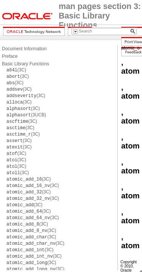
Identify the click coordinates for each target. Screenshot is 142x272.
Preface (9, 56)
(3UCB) (26, 114)
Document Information (24, 48)
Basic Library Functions (25, 63)
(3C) (16, 70)
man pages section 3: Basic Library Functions (100, 16)
